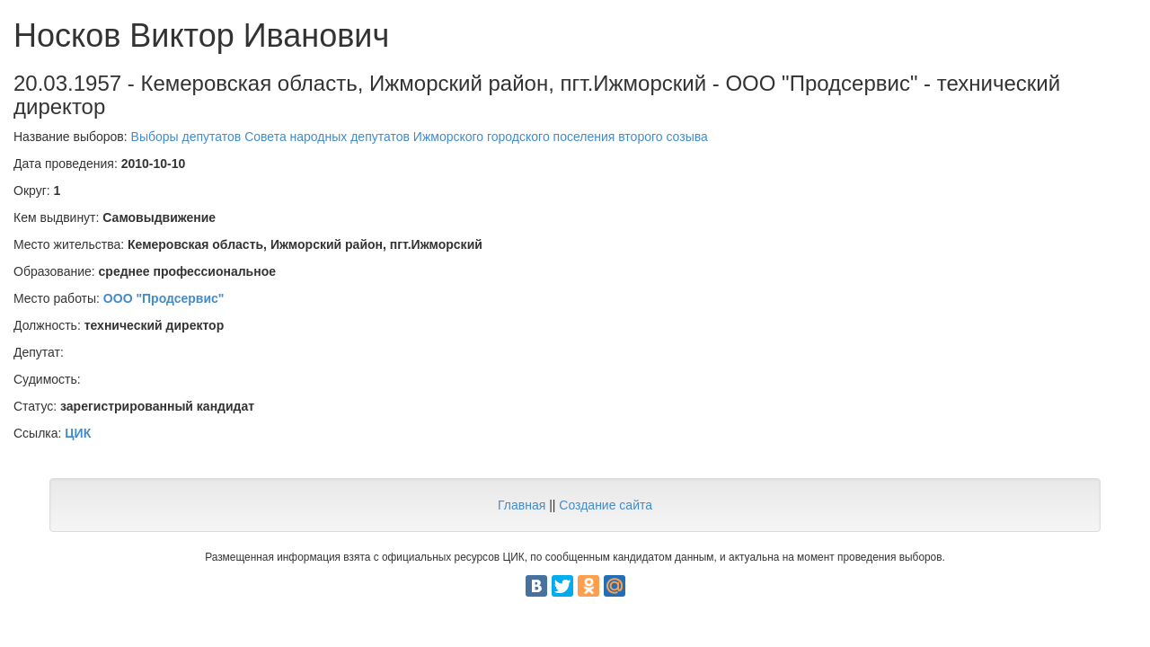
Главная (521, 505)
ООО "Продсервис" (164, 298)
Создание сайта (605, 505)
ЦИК (78, 433)
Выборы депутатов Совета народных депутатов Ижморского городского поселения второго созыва (419, 136)
